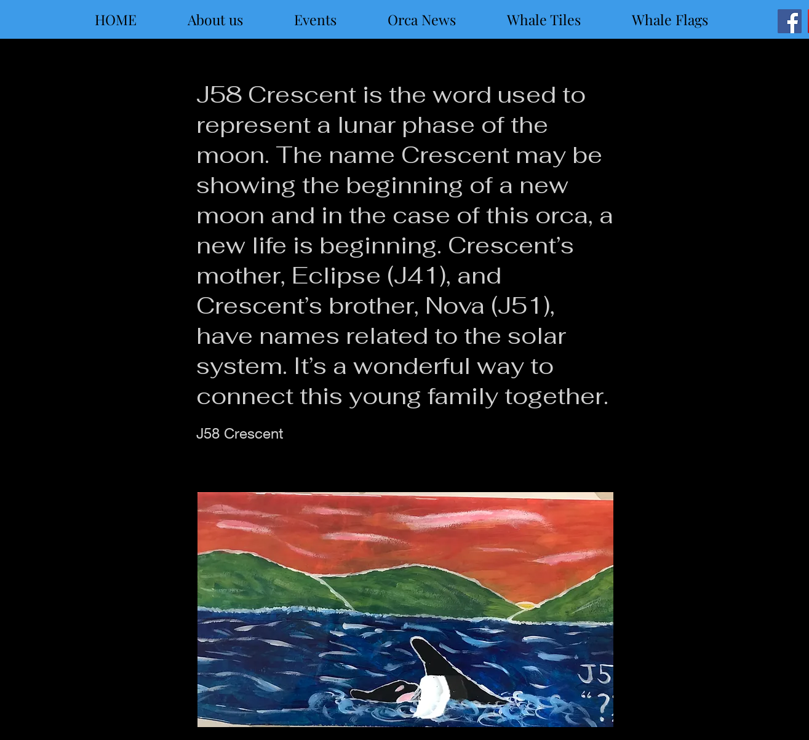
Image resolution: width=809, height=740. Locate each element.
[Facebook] (790, 21)
